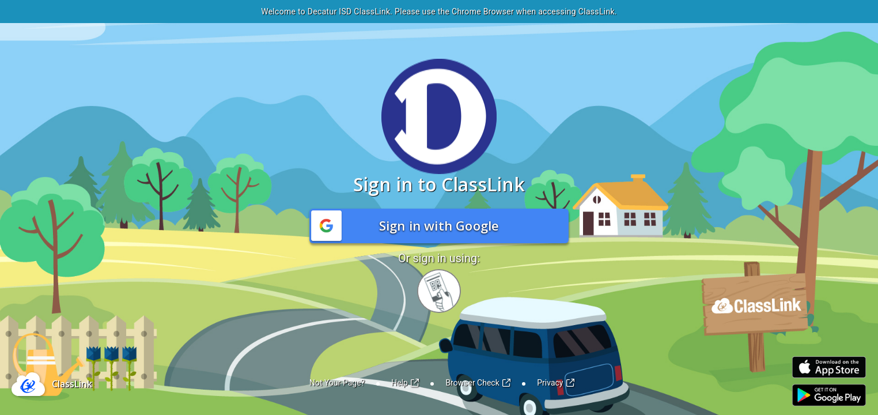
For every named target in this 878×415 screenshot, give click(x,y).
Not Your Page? (337, 382)
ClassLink (72, 384)
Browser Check (477, 382)
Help (405, 382)
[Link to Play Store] (829, 395)
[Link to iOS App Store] (829, 367)
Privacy (555, 382)
